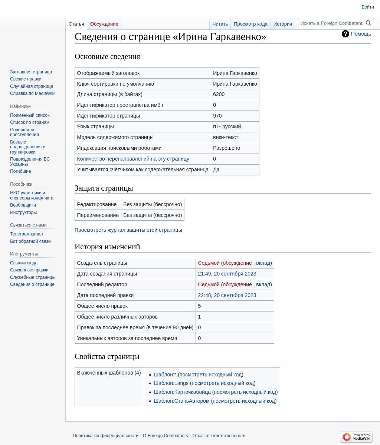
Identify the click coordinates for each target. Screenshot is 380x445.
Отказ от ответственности (218, 435)
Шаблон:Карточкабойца (182, 392)
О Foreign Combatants (165, 435)
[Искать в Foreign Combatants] (336, 23)
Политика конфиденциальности (105, 435)
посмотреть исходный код (211, 375)
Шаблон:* (165, 375)
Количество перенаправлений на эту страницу (133, 159)
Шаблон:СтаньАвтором (182, 401)
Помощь (361, 34)
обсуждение (237, 263)
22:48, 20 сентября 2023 (227, 295)
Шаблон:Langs (171, 383)
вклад (263, 263)
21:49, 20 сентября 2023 (227, 274)
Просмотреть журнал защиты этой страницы (128, 230)
